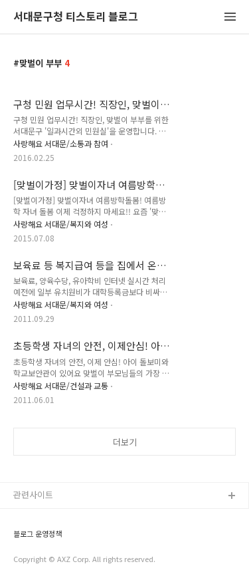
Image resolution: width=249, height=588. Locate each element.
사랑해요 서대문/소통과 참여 (60, 143)
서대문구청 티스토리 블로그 (75, 17)
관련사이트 (33, 494)
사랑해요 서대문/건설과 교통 (60, 385)
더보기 (125, 442)
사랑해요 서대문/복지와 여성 (60, 223)
